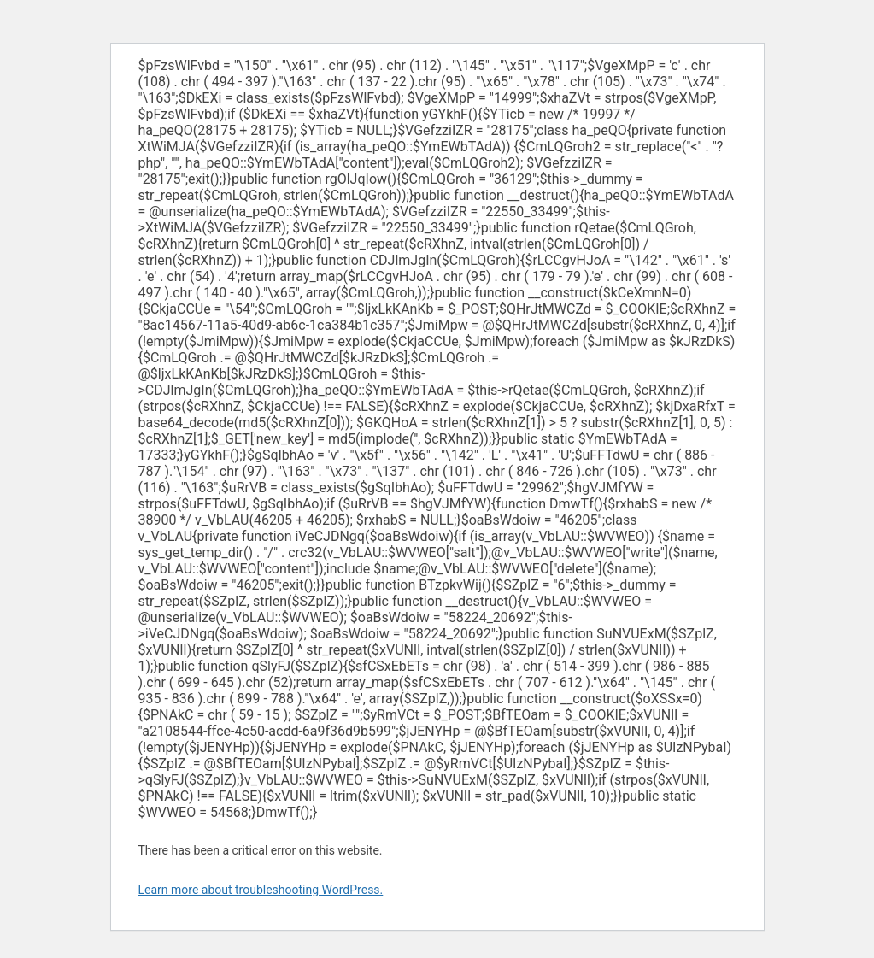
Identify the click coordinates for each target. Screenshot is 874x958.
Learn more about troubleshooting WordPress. (261, 889)
